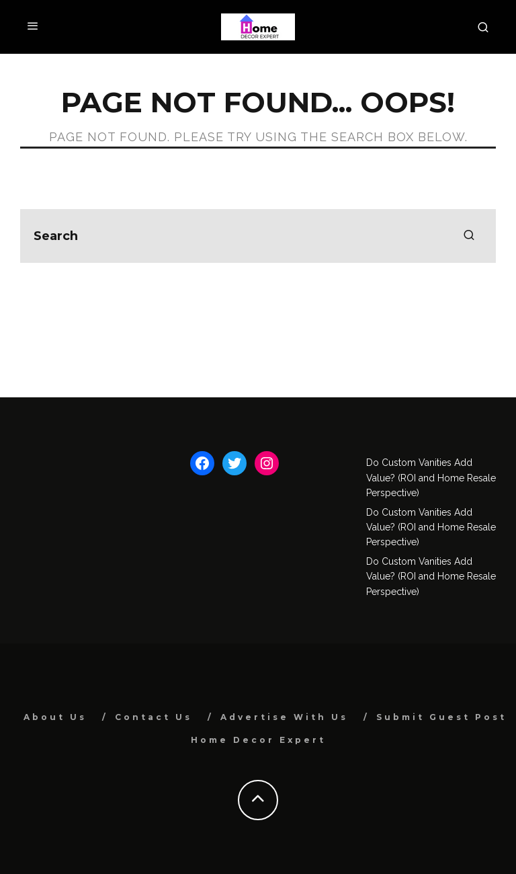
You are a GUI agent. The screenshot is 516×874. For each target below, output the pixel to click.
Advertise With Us (284, 717)
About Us (55, 717)
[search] (469, 236)
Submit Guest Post (441, 717)
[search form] (258, 236)
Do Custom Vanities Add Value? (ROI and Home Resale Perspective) (431, 477)
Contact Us (153, 717)
